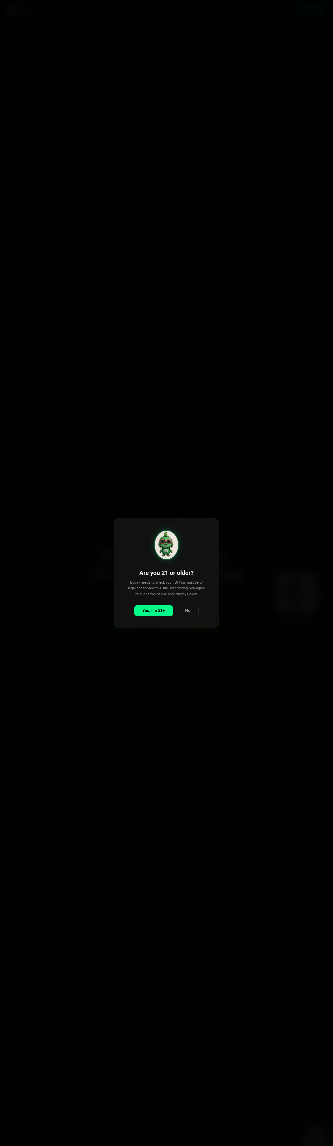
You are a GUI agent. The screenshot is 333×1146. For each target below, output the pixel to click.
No (187, 610)
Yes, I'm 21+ (153, 610)
